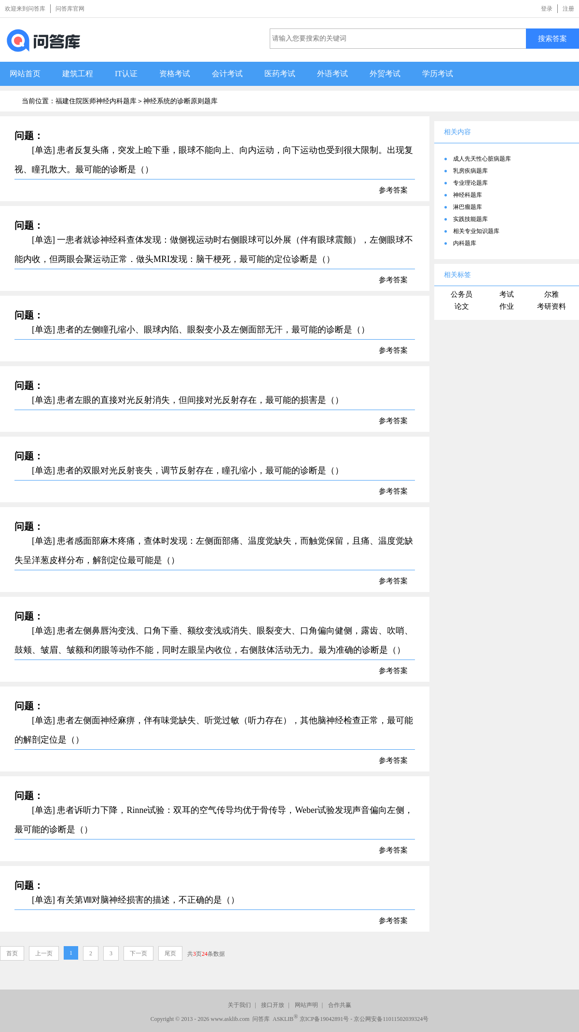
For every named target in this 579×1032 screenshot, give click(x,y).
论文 (462, 306)
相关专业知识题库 (476, 231)
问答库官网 (69, 8)
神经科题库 (467, 195)
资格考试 (174, 73)
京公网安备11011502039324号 (391, 1019)
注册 (568, 8)
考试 (506, 294)
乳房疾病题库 (470, 170)
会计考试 (227, 73)
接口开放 (272, 1005)
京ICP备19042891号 (324, 1019)
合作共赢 (339, 1005)
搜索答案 (552, 38)
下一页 (138, 953)
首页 (12, 953)
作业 (506, 306)
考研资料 (551, 306)
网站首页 (25, 73)
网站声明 (306, 1005)
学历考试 (437, 73)
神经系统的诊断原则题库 (180, 101)
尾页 (170, 953)
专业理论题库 (470, 182)
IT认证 (126, 73)
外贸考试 (385, 73)
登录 (546, 8)
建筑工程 (77, 73)
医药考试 (279, 73)
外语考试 (332, 73)
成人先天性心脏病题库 (482, 158)
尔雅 (551, 294)
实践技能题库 (470, 219)
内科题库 (464, 243)
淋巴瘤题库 (467, 207)
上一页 (44, 953)
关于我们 (239, 1005)
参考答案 (393, 190)
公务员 (461, 294)
